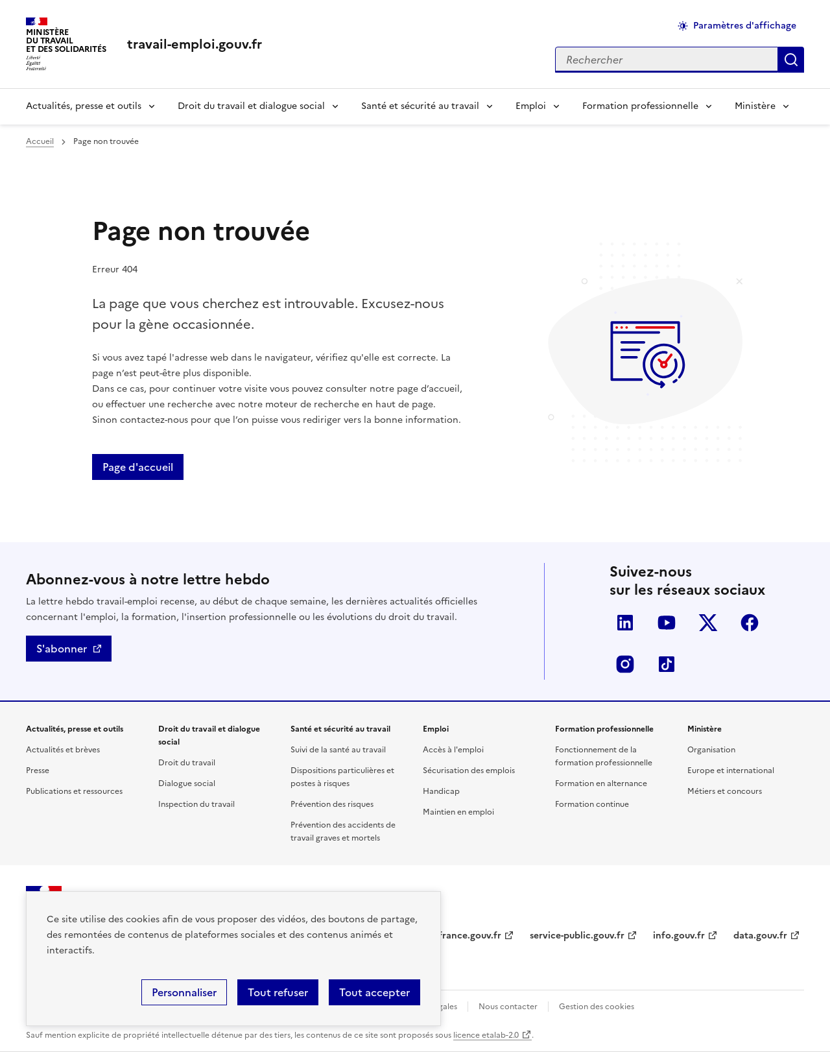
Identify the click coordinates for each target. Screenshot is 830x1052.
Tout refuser (278, 992)
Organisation (711, 750)
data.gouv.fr (760, 935)
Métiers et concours (724, 791)
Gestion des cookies (596, 1006)
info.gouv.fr (679, 935)
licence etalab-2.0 (486, 1035)
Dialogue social (186, 783)
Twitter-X (708, 622)
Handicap (441, 791)
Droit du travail (186, 763)
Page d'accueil (137, 467)
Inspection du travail (196, 804)
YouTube (666, 622)
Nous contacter (508, 1006)
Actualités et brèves (63, 750)
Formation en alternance (601, 783)
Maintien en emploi (458, 812)
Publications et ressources (74, 791)
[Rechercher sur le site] (666, 60)
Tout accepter (374, 992)
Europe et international (730, 770)
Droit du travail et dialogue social (251, 106)
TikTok (666, 664)
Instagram (625, 664)
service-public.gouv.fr (577, 935)
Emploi (531, 106)
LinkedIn (625, 622)
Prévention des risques (332, 804)
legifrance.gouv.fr (462, 935)
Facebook (749, 622)
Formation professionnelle (640, 106)
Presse (37, 770)
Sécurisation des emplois (469, 770)
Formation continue (592, 804)
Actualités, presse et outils (83, 106)
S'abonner (61, 648)
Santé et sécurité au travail (420, 106)
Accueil (40, 141)
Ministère (755, 106)
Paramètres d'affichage (744, 25)
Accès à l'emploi (453, 750)
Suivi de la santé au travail (338, 750)
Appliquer (791, 60)
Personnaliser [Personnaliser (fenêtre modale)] (184, 992)
